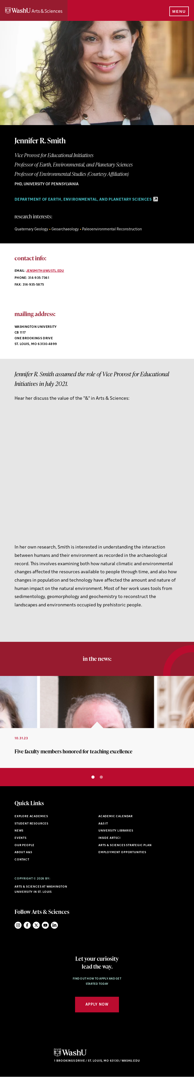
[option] (97, 722)
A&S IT (103, 823)
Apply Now (96, 1005)
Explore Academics (31, 816)
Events (20, 838)
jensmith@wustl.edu (45, 271)
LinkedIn (54, 925)
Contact (22, 859)
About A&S (23, 852)
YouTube (45, 925)
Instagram (18, 925)
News (19, 830)
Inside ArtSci (109, 838)
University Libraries (115, 830)
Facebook (27, 925)
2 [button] (101, 777)
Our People (25, 845)
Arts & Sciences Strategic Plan (125, 845)
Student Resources (31, 823)
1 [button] (93, 777)
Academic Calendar (115, 816)
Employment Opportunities (122, 852)
